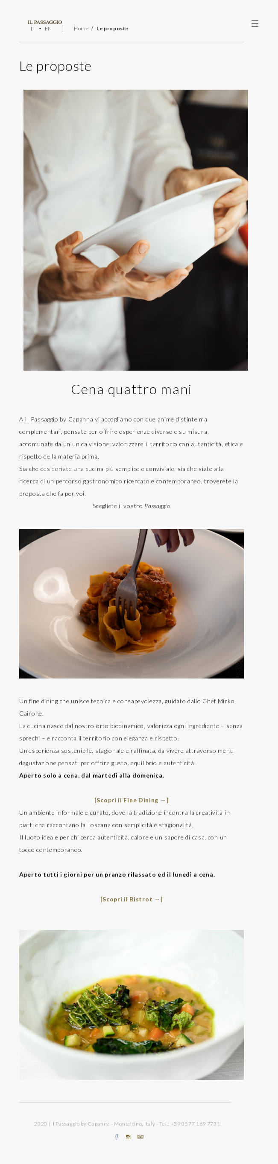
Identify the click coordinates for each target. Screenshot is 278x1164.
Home (82, 28)
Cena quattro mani (131, 388)
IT (33, 28)
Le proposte (113, 28)
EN (48, 28)
